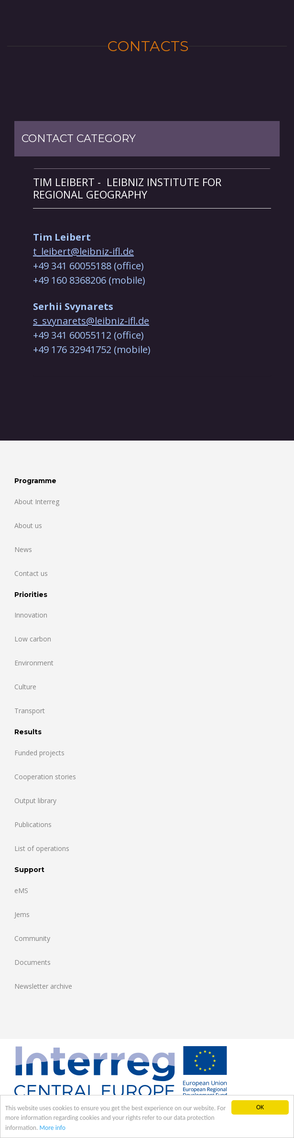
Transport (29, 710)
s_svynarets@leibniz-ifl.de (91, 320)
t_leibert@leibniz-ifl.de (83, 251)
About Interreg (36, 501)
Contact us (31, 573)
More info (52, 1128)
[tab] (152, 188)
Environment (34, 662)
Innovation (30, 614)
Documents (32, 962)
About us (28, 525)
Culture (25, 686)
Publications (33, 824)
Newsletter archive (43, 986)
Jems (22, 914)
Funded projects (39, 752)
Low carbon (32, 638)
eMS (21, 890)
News (23, 549)
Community (32, 938)
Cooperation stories (45, 776)
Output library (35, 800)
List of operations (41, 848)
